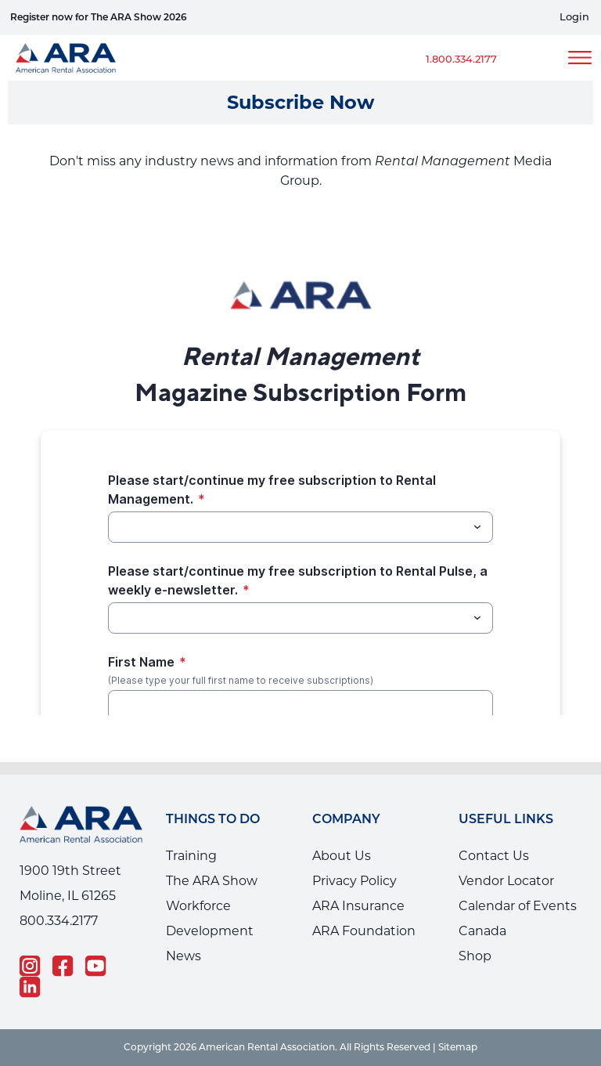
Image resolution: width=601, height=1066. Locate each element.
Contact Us (494, 855)
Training (191, 855)
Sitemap (457, 1048)
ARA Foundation (364, 930)
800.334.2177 (59, 920)
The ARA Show (211, 880)
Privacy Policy (354, 880)
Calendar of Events (518, 905)
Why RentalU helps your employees (154, 18)
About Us (341, 855)
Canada (482, 930)
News (183, 956)
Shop (475, 956)
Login (574, 18)
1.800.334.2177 (461, 60)
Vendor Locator (506, 880)
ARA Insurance (358, 905)
